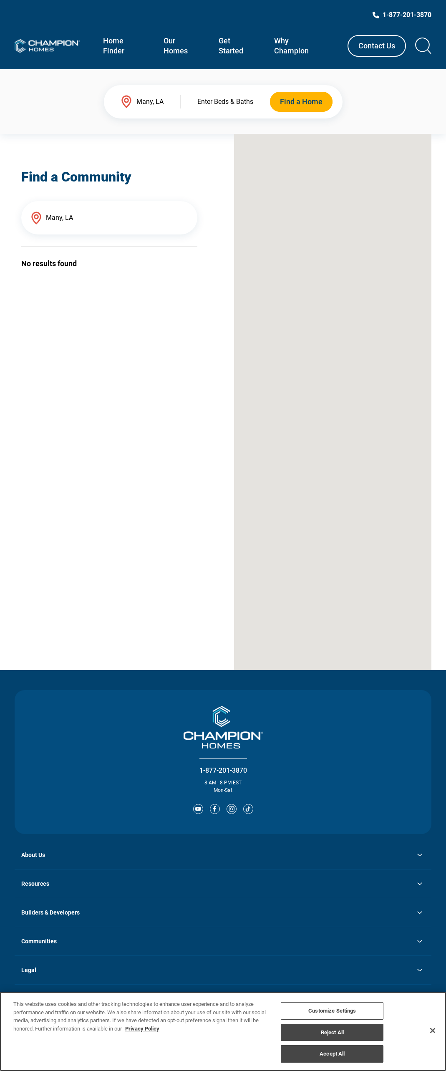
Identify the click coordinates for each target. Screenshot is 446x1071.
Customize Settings (332, 1011)
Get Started (231, 45)
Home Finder (113, 45)
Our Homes (176, 45)
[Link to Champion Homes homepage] (47, 46)
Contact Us (376, 45)
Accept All (332, 1054)
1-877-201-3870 (223, 770)
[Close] (432, 1030)
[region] (223, 1031)
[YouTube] (198, 809)
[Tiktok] (248, 809)
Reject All (332, 1032)
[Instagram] (232, 809)
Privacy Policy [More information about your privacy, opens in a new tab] (142, 1029)
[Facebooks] (215, 809)
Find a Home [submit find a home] (301, 101)
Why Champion (291, 45)
